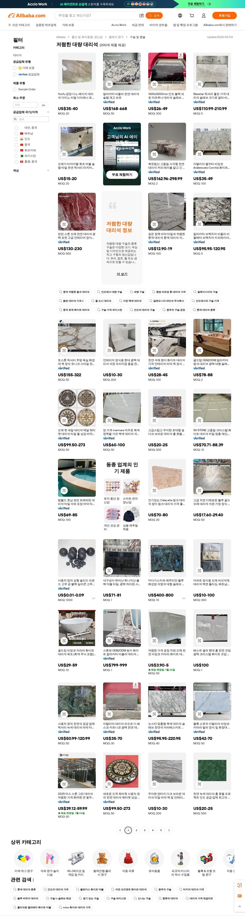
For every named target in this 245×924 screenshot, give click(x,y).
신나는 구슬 (142, 898)
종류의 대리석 (168, 898)
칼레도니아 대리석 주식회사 (166, 301)
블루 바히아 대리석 (25, 898)
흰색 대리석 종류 (204, 310)
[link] (239, 885)
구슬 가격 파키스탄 (109, 310)
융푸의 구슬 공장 (174, 310)
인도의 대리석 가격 (55, 889)
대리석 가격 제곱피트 (199, 898)
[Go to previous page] (120, 830)
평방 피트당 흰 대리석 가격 (169, 292)
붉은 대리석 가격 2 (71, 301)
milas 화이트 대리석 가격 (74, 907)
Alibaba (61, 37)
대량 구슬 (137, 292)
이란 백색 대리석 (130, 301)
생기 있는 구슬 (89, 898)
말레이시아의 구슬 (205, 292)
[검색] (154, 15)
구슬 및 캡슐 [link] (137, 37)
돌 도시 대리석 (101, 301)
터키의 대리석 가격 (191, 889)
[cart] (192, 16)
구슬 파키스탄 (116, 898)
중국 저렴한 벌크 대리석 (74, 292)
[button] (141, 15)
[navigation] (31, 434)
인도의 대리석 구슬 (142, 310)
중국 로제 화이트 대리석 (74, 310)
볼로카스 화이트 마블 (90, 889)
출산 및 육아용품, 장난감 (87, 37)
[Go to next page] (169, 830)
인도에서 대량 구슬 (109, 292)
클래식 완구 (116, 37)
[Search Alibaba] (97, 15)
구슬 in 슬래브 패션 (58, 898)
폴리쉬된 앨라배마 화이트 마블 (32, 907)
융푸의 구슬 (162, 889)
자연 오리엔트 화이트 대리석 (129, 889)
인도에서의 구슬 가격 (205, 301)
